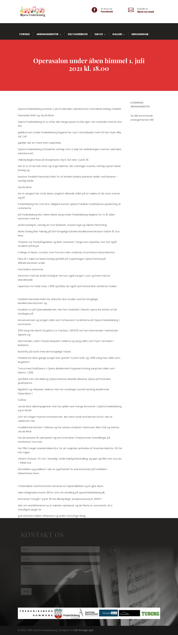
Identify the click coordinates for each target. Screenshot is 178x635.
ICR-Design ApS (83, 630)
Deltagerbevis (78, 34)
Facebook (107, 11)
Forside (24, 34)
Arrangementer (47, 34)
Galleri (117, 34)
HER (152, 120)
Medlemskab (140, 34)
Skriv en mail (145, 11)
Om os (98, 34)
